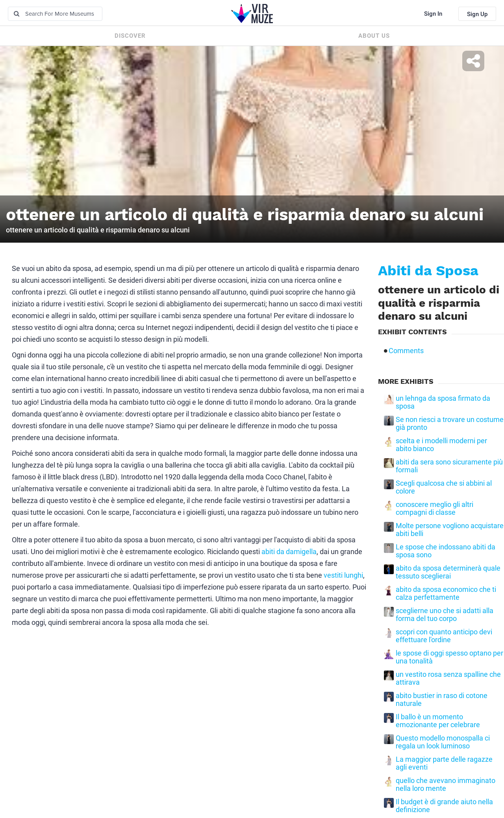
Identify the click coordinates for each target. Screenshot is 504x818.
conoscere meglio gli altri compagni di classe (434, 508)
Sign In (433, 13)
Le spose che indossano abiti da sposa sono (445, 551)
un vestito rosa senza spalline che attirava (448, 678)
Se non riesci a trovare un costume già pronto (450, 423)
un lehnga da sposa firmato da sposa (443, 402)
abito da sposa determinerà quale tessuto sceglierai (448, 572)
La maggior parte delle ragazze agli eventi (444, 763)
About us (374, 35)
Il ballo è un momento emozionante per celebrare (438, 721)
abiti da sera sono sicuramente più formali (449, 466)
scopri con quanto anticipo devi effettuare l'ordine (444, 636)
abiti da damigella (289, 551)
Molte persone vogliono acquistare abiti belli (450, 530)
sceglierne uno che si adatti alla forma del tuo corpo (444, 615)
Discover (130, 35)
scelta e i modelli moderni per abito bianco (441, 445)
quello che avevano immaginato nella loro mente (445, 784)
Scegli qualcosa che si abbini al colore (444, 487)
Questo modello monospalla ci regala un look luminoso (443, 742)
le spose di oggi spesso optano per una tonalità (449, 657)
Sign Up (477, 14)
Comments (406, 350)
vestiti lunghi (343, 575)
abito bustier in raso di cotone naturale (441, 699)
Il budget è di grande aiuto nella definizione (444, 806)
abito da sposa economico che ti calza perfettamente (446, 593)
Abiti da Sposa (428, 270)
